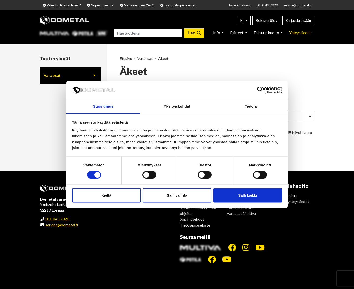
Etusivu (126, 58)
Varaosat (52, 75)
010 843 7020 (267, 5)
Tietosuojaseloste (195, 225)
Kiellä (106, 195)
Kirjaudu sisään (298, 20)
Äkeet (163, 58)
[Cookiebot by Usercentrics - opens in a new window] (260, 90)
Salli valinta (177, 195)
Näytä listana (300, 132)
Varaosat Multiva (241, 213)
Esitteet (237, 32)
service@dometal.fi (297, 5)
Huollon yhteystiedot (291, 201)
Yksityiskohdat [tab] (177, 106)
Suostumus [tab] (103, 106)
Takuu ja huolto (266, 32)
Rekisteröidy (266, 20)
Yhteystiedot (300, 32)
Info (217, 32)
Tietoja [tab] (251, 106)
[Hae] (194, 33)
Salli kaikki (247, 195)
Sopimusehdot (192, 219)
